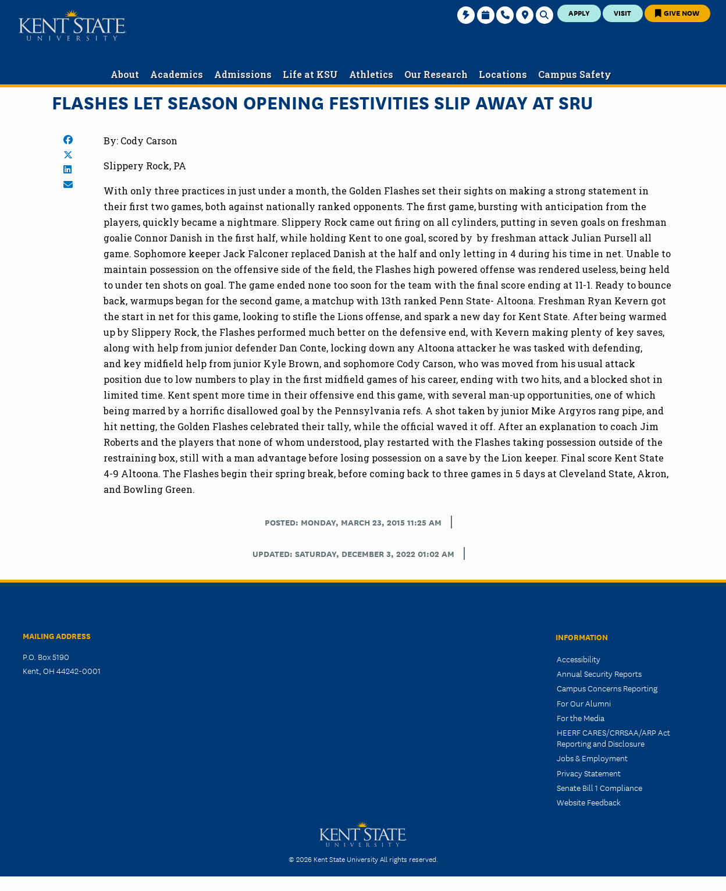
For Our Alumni (584, 703)
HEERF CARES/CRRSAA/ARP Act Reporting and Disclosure (613, 738)
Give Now (677, 12)
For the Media (580, 717)
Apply (579, 12)
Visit (622, 12)
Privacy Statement (589, 772)
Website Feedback (589, 802)
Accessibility (578, 658)
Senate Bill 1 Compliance (599, 787)
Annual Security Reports (599, 673)
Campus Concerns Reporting (607, 687)
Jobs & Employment (592, 757)
